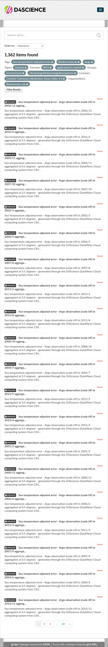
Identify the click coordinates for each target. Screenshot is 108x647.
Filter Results (14, 89)
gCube (14, 644)
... (56, 623)
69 (63, 623)
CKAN (46, 644)
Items (6, 22)
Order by (9, 45)
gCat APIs (91, 644)
